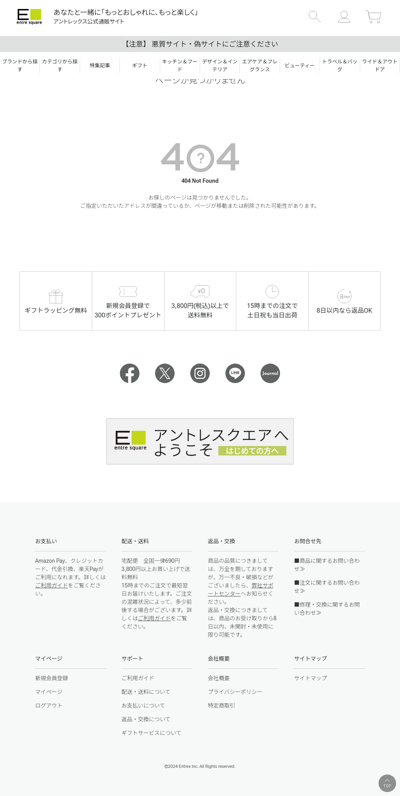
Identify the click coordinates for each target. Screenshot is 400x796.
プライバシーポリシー (235, 692)
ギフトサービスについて (151, 733)
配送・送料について (146, 692)
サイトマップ (310, 678)
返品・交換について (146, 719)
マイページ (48, 692)
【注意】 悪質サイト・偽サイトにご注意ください (200, 44)
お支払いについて (143, 705)
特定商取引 (221, 705)
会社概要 (219, 678)
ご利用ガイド (51, 585)
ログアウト (48, 705)
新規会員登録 (51, 678)
